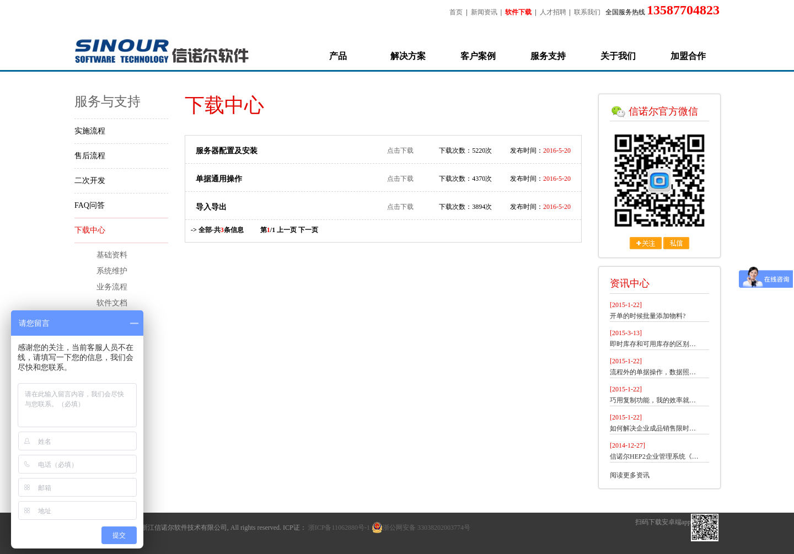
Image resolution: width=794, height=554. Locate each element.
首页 (456, 12)
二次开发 (89, 180)
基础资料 (111, 255)
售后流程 (89, 156)
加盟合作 (688, 56)
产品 (338, 56)
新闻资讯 (484, 12)
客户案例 (478, 56)
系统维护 (111, 271)
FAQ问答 (89, 205)
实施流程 (89, 131)
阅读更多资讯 (630, 475)
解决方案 (408, 56)
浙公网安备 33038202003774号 (421, 527)
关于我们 (618, 56)
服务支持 (548, 56)
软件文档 (111, 303)
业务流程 (111, 287)
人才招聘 (553, 12)
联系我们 (587, 12)
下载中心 (89, 230)
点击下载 (400, 150)
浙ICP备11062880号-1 (339, 527)
